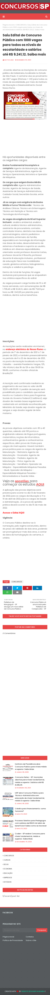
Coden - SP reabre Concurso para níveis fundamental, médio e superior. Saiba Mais (30, 836)
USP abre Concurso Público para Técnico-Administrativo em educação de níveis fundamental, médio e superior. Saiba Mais (30, 797)
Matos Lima (9, 60)
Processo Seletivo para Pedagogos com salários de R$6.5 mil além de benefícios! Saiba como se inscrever (31, 823)
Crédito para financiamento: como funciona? (30, 810)
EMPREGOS (8, 877)
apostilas (22, 481)
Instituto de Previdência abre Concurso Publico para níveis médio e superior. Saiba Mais (31, 766)
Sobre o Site (31, 940)
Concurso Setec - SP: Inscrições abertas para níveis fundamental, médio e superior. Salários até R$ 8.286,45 (30, 781)
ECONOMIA (8, 869)
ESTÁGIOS (7, 882)
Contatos (30, 937)
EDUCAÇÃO (8, 873)
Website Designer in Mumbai (33, 991)
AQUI (40, 484)
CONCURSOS (20, 25)
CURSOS (7, 860)
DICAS (6, 864)
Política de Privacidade (13, 940)
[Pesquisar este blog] (19, 930)
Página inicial (8, 25)
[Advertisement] (25, 137)
